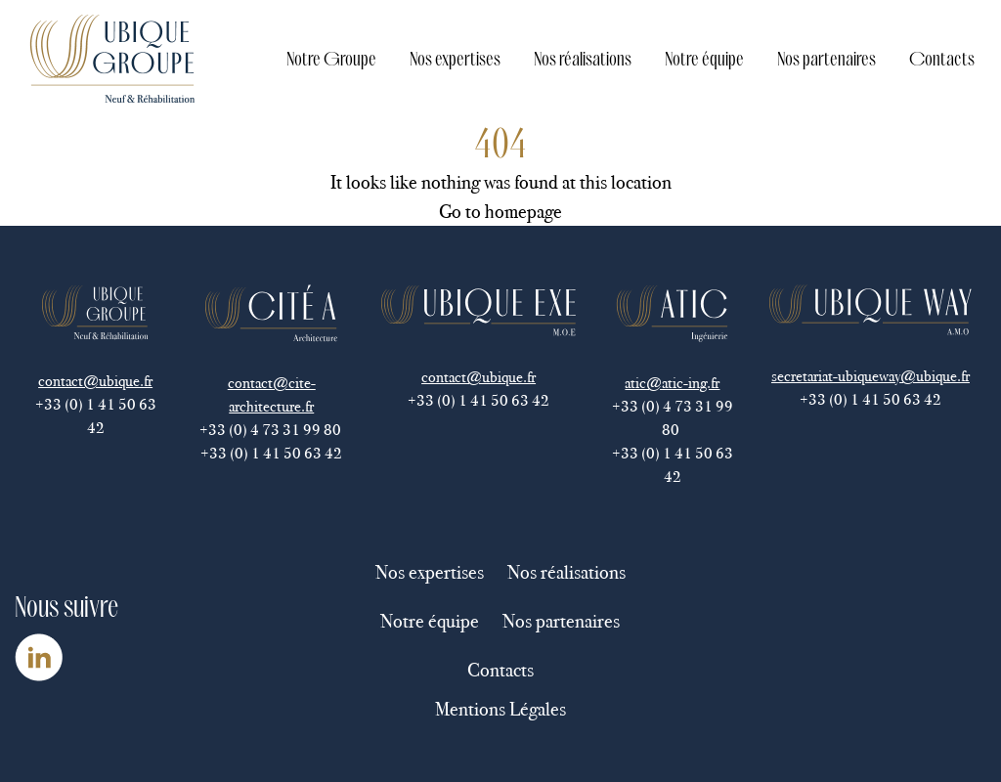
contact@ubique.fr (95, 380)
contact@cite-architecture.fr (272, 394)
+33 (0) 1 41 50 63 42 (95, 416)
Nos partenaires (826, 58)
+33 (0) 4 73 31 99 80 (271, 429)
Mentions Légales (500, 708)
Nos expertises (455, 58)
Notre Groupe (331, 58)
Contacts (942, 58)
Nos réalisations (582, 58)
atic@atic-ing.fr (672, 382)
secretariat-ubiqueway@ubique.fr (870, 376)
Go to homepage (500, 211)
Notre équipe (704, 58)
